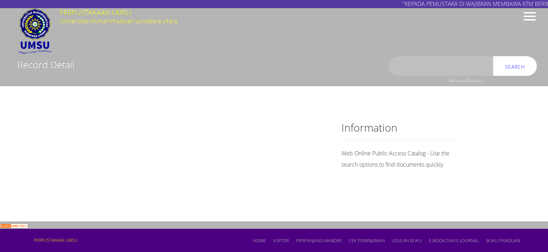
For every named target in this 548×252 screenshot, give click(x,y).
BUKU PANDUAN (503, 240)
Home (259, 240)
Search (515, 66)
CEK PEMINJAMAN (367, 240)
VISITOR (281, 240)
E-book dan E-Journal (454, 240)
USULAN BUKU (407, 240)
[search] (441, 66)
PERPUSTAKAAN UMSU (56, 240)
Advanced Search (465, 80)
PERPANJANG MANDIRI (319, 240)
